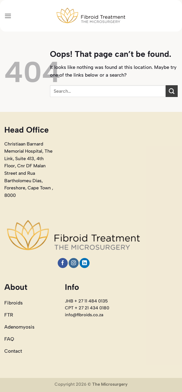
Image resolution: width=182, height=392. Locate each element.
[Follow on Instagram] (74, 263)
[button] (8, 16)
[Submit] (172, 91)
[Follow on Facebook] (63, 263)
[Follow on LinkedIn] (85, 263)
